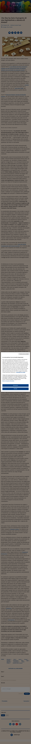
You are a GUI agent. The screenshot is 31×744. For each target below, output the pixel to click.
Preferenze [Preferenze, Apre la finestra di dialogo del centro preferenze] (15, 385)
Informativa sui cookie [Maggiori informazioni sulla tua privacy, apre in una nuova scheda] (20, 372)
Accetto (15, 388)
